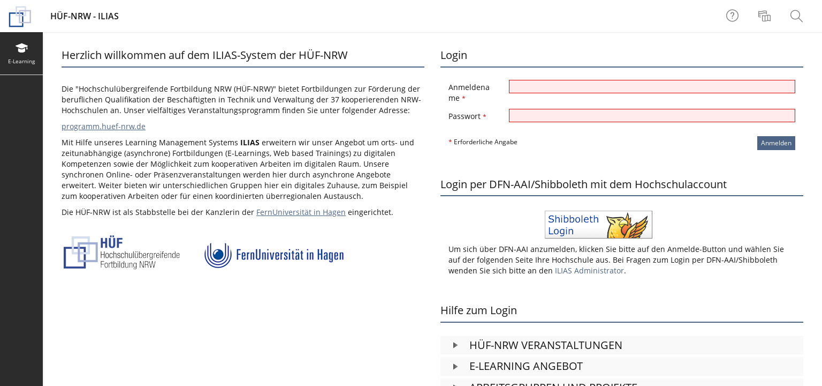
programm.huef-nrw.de (104, 126)
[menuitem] (766, 16)
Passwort (467, 116)
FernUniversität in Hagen (301, 212)
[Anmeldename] (652, 86)
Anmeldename (469, 92)
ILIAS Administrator (589, 270)
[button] (621, 345)
